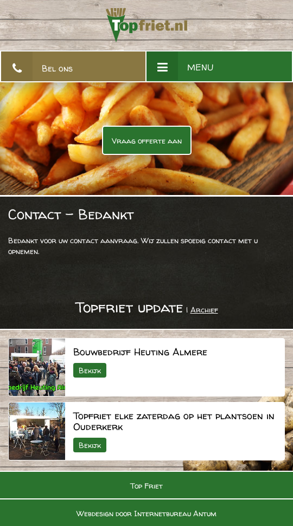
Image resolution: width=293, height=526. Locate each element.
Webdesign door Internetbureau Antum (146, 513)
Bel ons (57, 68)
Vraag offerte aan (147, 140)
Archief (204, 309)
